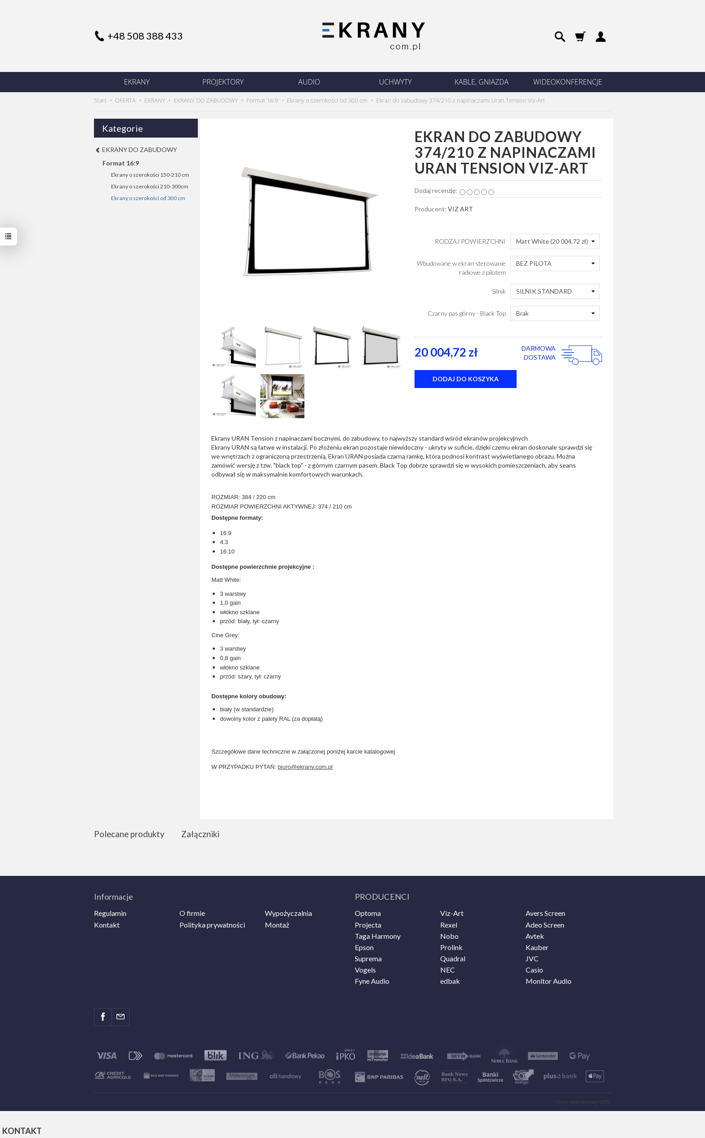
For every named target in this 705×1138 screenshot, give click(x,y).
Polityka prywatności (212, 920)
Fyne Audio (372, 977)
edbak (450, 977)
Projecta (368, 920)
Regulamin (110, 909)
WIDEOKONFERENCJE (567, 82)
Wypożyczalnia (288, 909)
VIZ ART (460, 209)
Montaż (277, 920)
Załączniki (203, 834)
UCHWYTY (395, 82)
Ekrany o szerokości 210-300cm (149, 186)
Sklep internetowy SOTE (583, 1097)
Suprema (368, 954)
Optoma (368, 909)
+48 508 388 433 (145, 36)
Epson (364, 943)
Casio (534, 965)
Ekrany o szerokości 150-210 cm (150, 174)
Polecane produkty (130, 834)
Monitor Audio (548, 977)
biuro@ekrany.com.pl (305, 766)
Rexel (448, 920)
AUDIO (309, 82)
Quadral (452, 954)
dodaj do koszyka (466, 379)
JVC (532, 954)
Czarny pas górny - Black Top (467, 313)
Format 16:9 (121, 163)
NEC (447, 965)
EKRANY (137, 82)
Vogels (365, 965)
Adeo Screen (545, 920)
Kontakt (107, 920)
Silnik (499, 291)
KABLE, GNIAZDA (482, 82)
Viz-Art (452, 909)
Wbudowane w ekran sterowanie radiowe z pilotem (461, 267)
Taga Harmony (378, 932)
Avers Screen (545, 909)
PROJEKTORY (223, 82)
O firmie (192, 909)
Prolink (451, 943)
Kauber (537, 943)
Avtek (535, 932)
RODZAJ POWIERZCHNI (470, 241)
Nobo (449, 932)
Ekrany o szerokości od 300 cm (148, 198)
